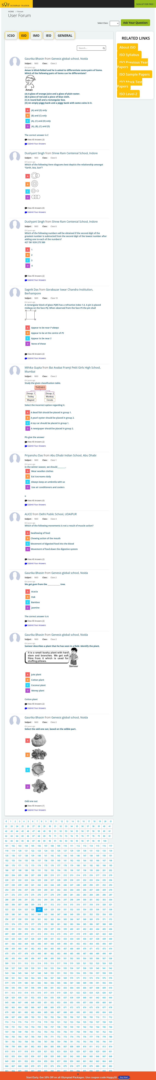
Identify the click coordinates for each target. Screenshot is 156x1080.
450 (65, 943)
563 (26, 978)
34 (72, 826)
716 (26, 1022)
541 (104, 968)
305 (6, 904)
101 (6, 846)
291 (26, 899)
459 (13, 948)
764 (6, 1036)
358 (19, 919)
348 (65, 914)
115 (97, 846)
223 (26, 880)
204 (13, 875)
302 (97, 899)
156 (32, 860)
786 (39, 1041)
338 (110, 909)
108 (52, 846)
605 (78, 988)
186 (6, 870)
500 (58, 958)
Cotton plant (67, 673)
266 (84, 890)
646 (13, 1002)
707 (78, 1017)
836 (32, 1056)
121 (26, 850)
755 (58, 1032)
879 (91, 1066)
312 (52, 904)
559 (110, 973)
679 (6, 1012)
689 (71, 1012)
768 (32, 1036)
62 (6, 836)
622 (78, 992)
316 (78, 904)
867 (13, 1066)
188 (19, 870)
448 (52, 943)
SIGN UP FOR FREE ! (145, 4)
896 (91, 1071)
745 (104, 1027)
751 (32, 1032)
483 (58, 953)
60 (104, 831)
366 (71, 919)
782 (13, 1041)
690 (78, 1012)
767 (26, 1036)
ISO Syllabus (129, 54)
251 (97, 885)
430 (45, 939)
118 (6, 850)
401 (78, 929)
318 (91, 904)
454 (91, 943)
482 (52, 953)
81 (110, 836)
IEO (48, 35)
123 (39, 850)
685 (45, 1012)
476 (13, 953)
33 (66, 826)
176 (52, 865)
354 (104, 914)
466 (58, 948)
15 (78, 821)
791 (71, 1041)
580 (26, 983)
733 (26, 1027)
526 (6, 968)
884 (13, 1071)
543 (6, 973)
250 (91, 885)
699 (26, 1017)
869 (26, 1066)
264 (71, 890)
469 (78, 948)
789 (58, 1041)
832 (6, 1056)
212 (65, 875)
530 (32, 968)
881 (104, 1066)
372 (110, 919)
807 (65, 1046)
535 (65, 968)
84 (17, 841)
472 (97, 948)
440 (110, 939)
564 (32, 978)
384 (78, 924)
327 (39, 909)
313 (58, 904)
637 (65, 997)
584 (52, 983)
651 (45, 1002)
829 (97, 1051)
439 (104, 939)
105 (32, 846)
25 (22, 826)
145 (71, 855)
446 (39, 943)
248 (78, 885)
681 (19, 1012)
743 (91, 1027)
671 (65, 1007)
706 (71, 1017)
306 (13, 904)
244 (52, 885)
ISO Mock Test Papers (129, 83)
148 (91, 855)
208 (39, 875)
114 (91, 846)
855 (45, 1061)
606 (84, 988)
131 (91, 850)
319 (97, 904)
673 (78, 1007)
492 (6, 958)
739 (65, 1027)
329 (52, 909)
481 (45, 953)
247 (71, 885)
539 (91, 968)
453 (84, 943)
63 (12, 836)
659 (97, 1002)
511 (19, 963)
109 (58, 846)
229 (65, 880)
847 (104, 1056)
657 (84, 1002)
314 (65, 904)
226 (45, 880)
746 (110, 1027)
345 (45, 914)
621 (71, 992)
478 (26, 953)
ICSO (11, 35)
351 (84, 914)
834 (19, 1056)
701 (39, 1017)
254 (6, 890)
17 (89, 821)
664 (19, 1007)
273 (19, 894)
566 (45, 978)
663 (13, 1007)
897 (97, 1071)
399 (65, 929)
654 (65, 1002)
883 (6, 1071)
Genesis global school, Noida (69, 58)
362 (45, 919)
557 (97, 973)
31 (55, 826)
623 (84, 992)
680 (13, 1012)
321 (110, 904)
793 (84, 1041)
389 (110, 924)
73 (66, 836)
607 (91, 988)
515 (45, 963)
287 (110, 894)
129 (78, 850)
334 (84, 909)
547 (32, 973)
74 (72, 836)
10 (51, 821)
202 (110, 870)
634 (45, 997)
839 (52, 1056)
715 (19, 1022)
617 (45, 992)
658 (91, 1002)
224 (32, 880)
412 (39, 934)
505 (91, 958)
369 (91, 919)
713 (6, 1022)
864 (104, 1061)
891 (58, 1071)
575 (104, 978)
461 (26, 948)
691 (84, 1012)
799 (13, 1046)
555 (84, 973)
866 (6, 1066)
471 (91, 948)
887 (32, 1071)
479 (32, 953)
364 (58, 919)
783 (19, 1041)
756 (65, 1032)
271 (6, 894)
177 (58, 865)
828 (91, 1051)
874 (58, 1066)
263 (65, 890)
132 (97, 850)
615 (32, 992)
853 (32, 1061)
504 (84, 958)
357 (13, 919)
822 (52, 1051)
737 (52, 1027)
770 (45, 1036)
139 (32, 855)
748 (13, 1032)
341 (19, 914)
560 (6, 978)
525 (110, 963)
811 (91, 1046)
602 (58, 988)
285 (97, 894)
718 (39, 1022)
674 (84, 1007)
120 (19, 850)
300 (84, 899)
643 (104, 997)
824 (65, 1051)
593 (110, 983)
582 (39, 983)
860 (78, 1061)
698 (19, 1017)
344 (39, 914)
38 (93, 826)
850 (13, 1061)
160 (58, 860)
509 (6, 963)
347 (58, 914)
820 (39, 1051)
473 (104, 948)
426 (19, 939)
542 (110, 968)
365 (65, 919)
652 (52, 1002)
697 (13, 1017)
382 (65, 924)
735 (39, 1027)
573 (91, 978)
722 (65, 1022)
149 (97, 855)
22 (6, 826)
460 (19, 948)
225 (39, 880)
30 (50, 826)
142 (52, 855)
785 (32, 1041)
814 (110, 1046)
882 (110, 1066)
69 (44, 836)
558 (104, 973)
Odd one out (67, 765)
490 (104, 953)
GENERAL (65, 35)
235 (104, 880)
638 (71, 997)
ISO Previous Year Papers (132, 64)
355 (110, 914)
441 (6, 943)
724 (78, 1022)
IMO (36, 35)
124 (45, 850)
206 (26, 875)
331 (65, 909)
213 (71, 875)
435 (78, 939)
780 (110, 1036)
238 (13, 885)
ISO (24, 35)
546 (26, 973)
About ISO (127, 47)
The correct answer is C (67, 102)
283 (84, 894)
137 (19, 855)
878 (84, 1066)
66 (28, 836)
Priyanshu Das (34, 455)
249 (84, 885)
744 (97, 1027)
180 (78, 865)
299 (78, 899)
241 (32, 885)
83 (12, 841)
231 (78, 880)
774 (71, 1036)
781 (6, 1041)
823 (58, 1051)
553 (71, 973)
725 (84, 1022)
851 (19, 1061)
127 (65, 850)
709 (91, 1017)
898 (104, 1071)
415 (58, 934)
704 (58, 1017)
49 (44, 831)
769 (39, 1036)
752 (39, 1032)
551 (58, 973)
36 (82, 826)
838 (45, 1056)
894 (78, 1071)
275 (32, 894)
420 (91, 934)
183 (97, 865)
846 (97, 1056)
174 (39, 865)
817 (19, 1051)
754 (52, 1032)
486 (78, 953)
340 (13, 914)
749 (19, 1032)
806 (58, 1046)
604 (71, 988)
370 (97, 919)
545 (19, 973)
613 (19, 992)
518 (65, 963)
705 (65, 1017)
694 (104, 1012)
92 (61, 841)
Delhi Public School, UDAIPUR (58, 514)
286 (104, 894)
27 (33, 826)
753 (45, 1032)
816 (13, 1051)
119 (13, 850)
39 (99, 826)
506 (97, 958)
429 (39, 939)
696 (6, 1017)
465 (52, 948)
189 (26, 870)
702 (45, 1017)
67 (33, 836)
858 (65, 1061)
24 (17, 826)
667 (39, 1007)
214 (78, 875)
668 (45, 1007)
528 (19, 968)
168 (110, 860)
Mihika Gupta (33, 367)
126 (58, 850)
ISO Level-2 (128, 93)
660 (104, 1002)
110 (65, 846)
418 (78, 934)
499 (52, 958)
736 (45, 1027)
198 (84, 870)
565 (39, 978)
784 (26, 1041)
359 (26, 919)
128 (71, 850)
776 (84, 1036)
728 (104, 1022)
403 (91, 929)
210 (52, 875)
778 (97, 1036)
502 (71, 958)
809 (78, 1046)
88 (39, 841)
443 (19, 943)
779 (104, 1036)
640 (84, 997)
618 (52, 992)
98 (93, 841)
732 (19, 1027)
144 (65, 855)
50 (50, 831)
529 (26, 968)
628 (6, 997)
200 (97, 870)
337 (104, 909)
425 (13, 939)
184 (104, 865)
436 (84, 939)
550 (52, 973)
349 (71, 914)
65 (22, 836)
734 (32, 1027)
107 (45, 846)
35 (77, 826)
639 (78, 997)
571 (78, 978)
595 (13, 988)
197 (78, 870)
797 (110, 1041)
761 (97, 1032)
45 (22, 831)
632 (32, 997)
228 (58, 880)
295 (52, 899)
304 (110, 899)
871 (39, 1066)
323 (13, 909)
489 (97, 953)
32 (61, 826)
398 (58, 929)
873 (52, 1066)
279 (58, 894)
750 (26, 1032)
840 (58, 1056)
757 (71, 1032)
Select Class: (104, 23)
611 (6, 992)
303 (104, 899)
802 (32, 1046)
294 (45, 899)
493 (13, 958)
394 (32, 929)
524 (104, 963)
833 (13, 1056)
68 (39, 836)
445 (32, 943)
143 (58, 855)
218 (104, 875)
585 (58, 983)
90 (50, 841)
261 (52, 890)
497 (39, 958)
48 (39, 831)
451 (71, 943)
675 (91, 1007)
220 (6, 880)
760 (91, 1032)
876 (71, 1066)
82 (6, 841)
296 (58, 899)
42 (6, 831)
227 (52, 880)
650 (39, 1002)
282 (78, 894)
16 (83, 821)
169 (6, 865)
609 (104, 988)
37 (88, 826)
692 (91, 1012)
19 (100, 821)
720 (52, 1022)
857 (58, 1061)
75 (77, 836)
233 (91, 880)
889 (45, 1071)
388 (104, 924)
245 (58, 885)
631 (26, 997)
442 (13, 943)
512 (26, 963)
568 (58, 978)
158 (45, 860)
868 (19, 1066)
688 (65, 1012)
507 (104, 958)
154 (19, 860)
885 (19, 1071)
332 (71, 909)
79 (99, 836)
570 (71, 978)
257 (26, 890)
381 (58, 924)
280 (65, 894)
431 (52, 939)
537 (78, 968)
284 (91, 894)
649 (32, 1002)
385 (84, 924)
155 (26, 860)
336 (97, 909)
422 (104, 934)
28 (39, 826)
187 (13, 870)
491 (110, 953)
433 (65, 939)
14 (73, 821)
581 (32, 983)
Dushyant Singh (35, 153)
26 (28, 826)
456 (104, 943)
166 (97, 860)
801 (26, 1046)
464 (45, 948)
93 (66, 841)
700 (32, 1017)
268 (97, 890)
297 (65, 899)
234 (97, 880)
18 (94, 821)
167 (104, 860)
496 (32, 958)
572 (84, 978)
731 (13, 1027)
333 (78, 909)
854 (39, 1061)
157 (39, 860)
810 (84, 1046)
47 (33, 831)
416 (65, 934)
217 (97, 875)
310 (39, 904)
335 (91, 909)
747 (6, 1032)
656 (78, 1002)
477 (19, 953)
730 (6, 1027)
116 (104, 846)
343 (32, 914)
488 (91, 953)
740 (71, 1027)
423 (110, 934)
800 (19, 1046)
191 (39, 870)
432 (58, 939)
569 (65, 978)
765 (13, 1036)
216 (91, 875)
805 (52, 1046)
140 (39, 855)
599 (39, 988)
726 (91, 1022)
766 (19, 1036)
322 (6, 909)
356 (6, 919)
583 (45, 983)
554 (78, 973)
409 (19, 934)
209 (45, 875)
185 (110, 865)
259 (39, 890)
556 (91, 973)
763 (110, 1032)
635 (52, 997)
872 (45, 1066)
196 (71, 870)
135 (6, 855)
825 (71, 1051)
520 (78, 963)
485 (71, 953)
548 (39, 973)
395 (39, 929)
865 (110, 1061)
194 (58, 870)
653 (58, 1002)
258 (32, 890)
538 (84, 968)
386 (91, 924)
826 (78, 1051)
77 (88, 836)
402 (84, 929)
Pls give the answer (67, 410)
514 (39, 963)
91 (55, 841)
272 (13, 894)
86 (28, 841)
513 (32, 963)
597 (26, 988)
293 (39, 899)
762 (104, 1032)
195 (65, 870)
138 (26, 855)
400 (71, 929)
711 (104, 1017)
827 (84, 1051)
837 (39, 1056)
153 (13, 860)
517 (58, 963)
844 (84, 1056)
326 (32, 909)
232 (84, 880)
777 (91, 1036)
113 (84, 846)
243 (45, 885)
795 (97, 1041)
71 (55, 836)
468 (71, 948)
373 (6, 924)
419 (84, 934)
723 (71, 1022)
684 (39, 1012)
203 (6, 875)
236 (110, 880)
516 (52, 963)
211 (58, 875)
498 (45, 958)
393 (26, 929)
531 (39, 968)
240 (26, 885)
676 (97, 1007)
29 (44, 826)
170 (13, 865)
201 (104, 870)
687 (58, 1012)
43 (12, 831)
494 (19, 958)
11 (56, 821)
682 (26, 1012)
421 (97, 934)
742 (84, 1027)
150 (104, 855)
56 (82, 831)
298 (71, 899)
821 (45, 1051)
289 (13, 899)
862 (91, 1061)
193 (52, 870)
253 (110, 885)
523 (97, 963)
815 (6, 1051)
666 (32, 1007)
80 (104, 836)
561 (13, 978)
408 (13, 934)
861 (84, 1061)
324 (19, 909)
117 (110, 846)
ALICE (28, 514)
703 (52, 1017)
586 (65, 983)
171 (19, 865)
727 (97, 1022)
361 (39, 919)
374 (13, 924)
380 (52, 924)
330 (58, 909)
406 (110, 929)
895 (84, 1071)
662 (6, 1007)
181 (84, 865)
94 (72, 841)
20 (105, 821)
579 (19, 983)
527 (13, 968)
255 (13, 890)
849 (6, 1061)
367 (78, 919)
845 (91, 1056)
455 (97, 943)
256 (19, 890)
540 (97, 968)
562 (19, 978)
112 (78, 846)
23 (12, 826)
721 (58, 1022)
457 (110, 943)
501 (65, 958)
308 (26, 904)
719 (45, 1022)
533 (52, 968)
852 (26, 1061)
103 (19, 846)
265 (78, 890)
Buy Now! (124, 1077)
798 (6, 1046)
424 (6, 939)
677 (104, 1007)
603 (65, 988)
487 (84, 953)
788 (52, 1041)
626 (104, 992)
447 (45, 943)
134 (110, 850)
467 (65, 948)
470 (84, 948)
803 (39, 1046)
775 (78, 1036)
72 (61, 836)
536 (71, 968)
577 (6, 983)
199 (91, 870)
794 (91, 1041)
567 (52, 978)
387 (97, 924)
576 (110, 978)
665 (26, 1007)
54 (72, 831)
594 (6, 988)
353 (97, 914)
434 (71, 939)
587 (71, 983)
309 (32, 904)
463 (39, 948)
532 (45, 968)
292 (32, 899)
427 (26, 939)
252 (104, 885)
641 (91, 997)
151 (110, 855)
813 (104, 1046)
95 (77, 841)
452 (78, 943)
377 (32, 924)
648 (26, 1002)
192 (45, 870)
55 (77, 831)
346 (52, 914)
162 (71, 860)
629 (13, 997)
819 (32, 1051)
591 (97, 983)
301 (91, 899)
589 (84, 983)
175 (45, 865)
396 (45, 929)
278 (52, 894)
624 (91, 992)
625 (97, 992)
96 (82, 841)
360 (32, 919)
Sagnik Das (32, 289)
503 (78, 958)
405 (104, 929)
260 (45, 890)
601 (52, 988)
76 (82, 836)
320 (104, 904)
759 (84, 1032)
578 (13, 983)
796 (104, 1041)
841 (65, 1056)
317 (84, 904)
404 (97, 929)
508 (110, 958)
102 (13, 846)
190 (32, 870)
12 (62, 821)
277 (45, 894)
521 (84, 963)
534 (58, 968)
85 (22, 841)
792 (78, 1041)
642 (97, 997)
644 (110, 997)
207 (32, 875)
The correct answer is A (67, 600)
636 (58, 997)
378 (39, 924)
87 (33, 841)
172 (26, 865)
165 (91, 860)
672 (71, 1007)
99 (99, 841)
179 (71, 865)
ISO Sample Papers (134, 74)
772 (58, 1036)
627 (110, 992)
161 (65, 860)
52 (61, 831)
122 (32, 850)
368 (84, 919)
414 (52, 934)
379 (45, 924)
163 (78, 860)
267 (91, 890)
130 (84, 850)
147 (84, 855)
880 (97, 1066)
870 (32, 1066)
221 (13, 880)
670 (58, 1007)
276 (39, 894)
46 (28, 831)
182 (91, 865)
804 (45, 1046)
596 (19, 988)
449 (58, 943)
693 (97, 1012)
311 (45, 904)
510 (13, 963)
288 (6, 899)
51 (55, 831)
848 (110, 1056)
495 (26, 958)
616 (39, 992)
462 (32, 948)
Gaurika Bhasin (34, 58)
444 (26, 943)
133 (104, 850)
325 (26, 909)
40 (104, 826)
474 (110, 948)
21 (111, 821)
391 (13, 929)
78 (93, 836)
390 (6, 929)
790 (65, 1041)
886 (26, 1071)
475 (6, 953)
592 (104, 983)
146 (78, 855)
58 (93, 831)
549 (45, 973)
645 (6, 1002)
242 (39, 885)
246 (65, 885)
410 (26, 934)
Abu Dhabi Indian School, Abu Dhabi (73, 455)
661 (110, 1002)
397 (52, 929)
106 (39, 846)
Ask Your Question (135, 22)
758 (78, 1032)
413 (45, 934)
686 (52, 1012)
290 (19, 899)
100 (104, 841)
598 (32, 988)
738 (58, 1027)
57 (88, 831)
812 (97, 1046)
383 (71, 924)
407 (6, 934)
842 (71, 1056)
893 (71, 1071)
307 (19, 904)
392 (19, 929)
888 (39, 1071)
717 (32, 1022)
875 (65, 1066)
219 (110, 875)
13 (67, 821)
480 (39, 953)
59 (99, 831)
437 (91, 939)
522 (91, 963)
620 (65, 992)
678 (110, 1007)
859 (71, 1061)
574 (97, 978)
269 (104, 890)
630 (19, 997)
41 (110, 826)
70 (50, 836)
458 (6, 948)
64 (17, 836)
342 (26, 914)
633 (39, 997)
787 (45, 1041)
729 (110, 1022)
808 (71, 1046)
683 (32, 1012)
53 (66, 831)
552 (65, 973)
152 (6, 860)
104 (26, 846)
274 (26, 894)
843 (78, 1056)
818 (26, 1051)
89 (44, 841)
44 (17, 831)
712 (110, 1017)
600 (45, 988)
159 (52, 860)
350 (78, 914)
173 (32, 865)
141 (45, 855)
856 (52, 1061)
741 (78, 1027)
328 (45, 909)
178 (65, 865)
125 (52, 850)
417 (71, 934)
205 (19, 875)
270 (110, 890)
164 (84, 860)
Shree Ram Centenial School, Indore (75, 153)
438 (97, 939)
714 (13, 1022)
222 (19, 880)
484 (65, 953)
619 (58, 992)
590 (91, 983)
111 (71, 846)
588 (78, 983)
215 (84, 875)
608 (97, 988)
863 (97, 1061)
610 (110, 988)
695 (110, 1012)
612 (13, 992)
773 (65, 1036)
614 (26, 992)
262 (58, 890)
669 (52, 1007)
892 (65, 1071)
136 (13, 855)
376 (26, 924)
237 (6, 885)
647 (19, 1002)
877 (78, 1066)
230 (71, 880)
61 (110, 831)
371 (104, 919)
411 (32, 934)
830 (104, 1051)
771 (52, 1036)
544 (13, 973)
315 (71, 904)
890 (52, 1071)
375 (19, 924)
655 (71, 1002)
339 (6, 914)
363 (52, 919)
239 (19, 885)
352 (91, 914)
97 (88, 841)
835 (26, 1056)
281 (71, 894)
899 (110, 1071)
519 (71, 963)
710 (97, 1017)
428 (32, 939)
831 (110, 1051)
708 (84, 1017)
